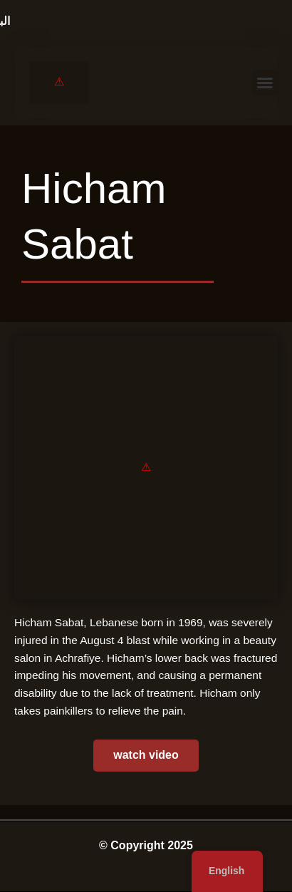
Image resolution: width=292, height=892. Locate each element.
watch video (146, 755)
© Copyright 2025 (146, 845)
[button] (265, 82)
